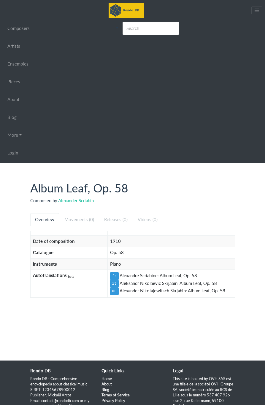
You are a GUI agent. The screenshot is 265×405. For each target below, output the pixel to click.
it (114, 283)
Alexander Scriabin (76, 200)
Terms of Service (115, 395)
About (13, 99)
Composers (18, 28)
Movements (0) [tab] (79, 219)
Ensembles (17, 63)
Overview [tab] (44, 219)
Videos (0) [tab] (148, 219)
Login (12, 152)
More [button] (12, 135)
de (114, 291)
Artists (13, 46)
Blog (12, 117)
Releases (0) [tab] (116, 219)
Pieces (13, 81)
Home (106, 378)
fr (114, 275)
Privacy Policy (113, 400)
